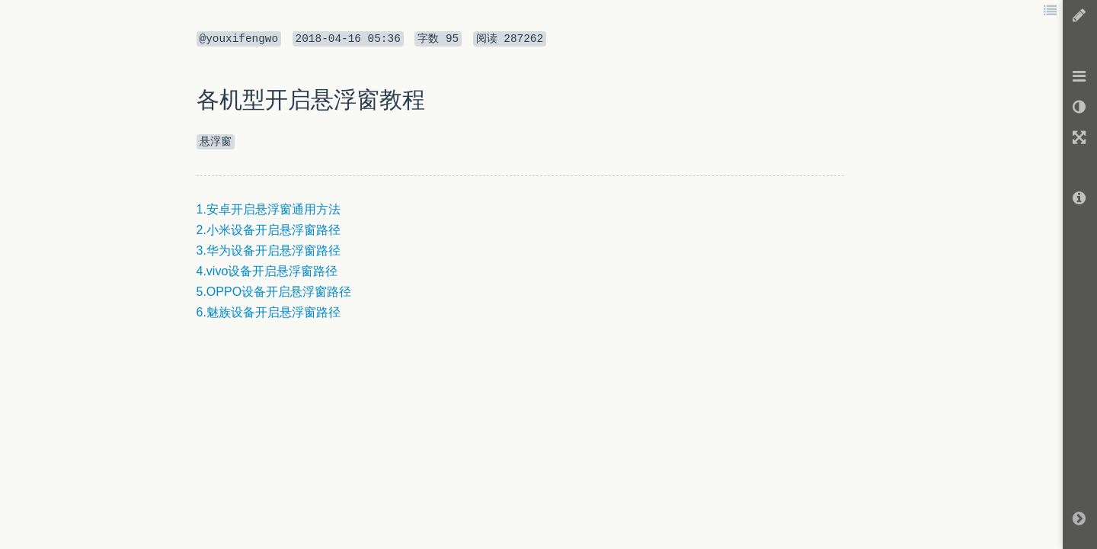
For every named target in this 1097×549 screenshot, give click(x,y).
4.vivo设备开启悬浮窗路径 (267, 271)
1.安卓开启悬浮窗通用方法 (269, 209)
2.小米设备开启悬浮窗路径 (269, 229)
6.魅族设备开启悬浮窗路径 (269, 312)
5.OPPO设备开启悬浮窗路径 (274, 291)
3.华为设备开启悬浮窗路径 (269, 250)
